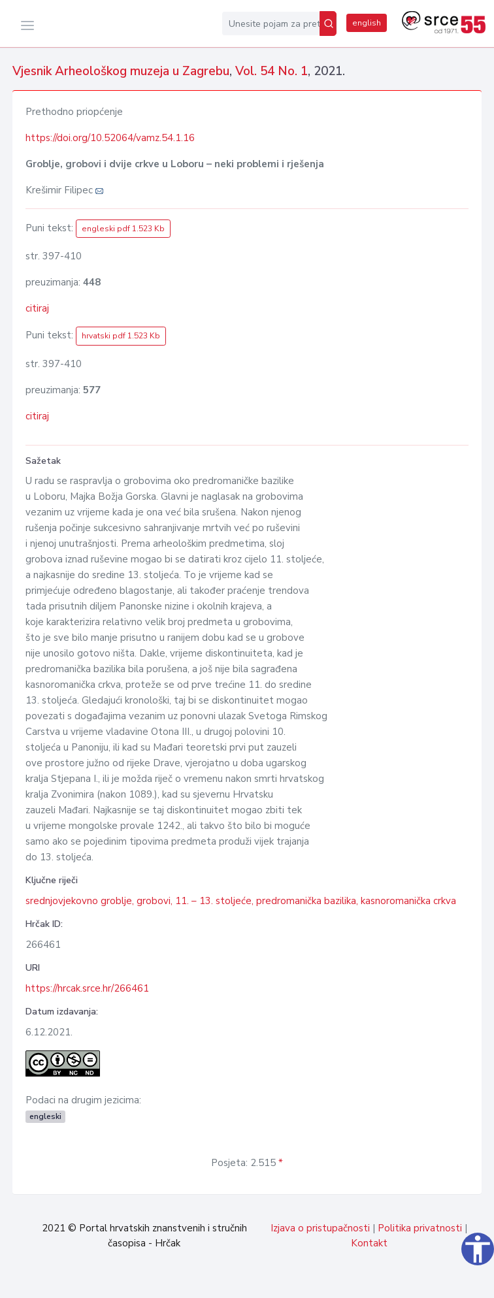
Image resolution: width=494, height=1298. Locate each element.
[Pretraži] (328, 23)
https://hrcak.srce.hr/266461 (87, 988)
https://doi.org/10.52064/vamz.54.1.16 (110, 137)
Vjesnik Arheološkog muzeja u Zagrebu (120, 71)
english (366, 23)
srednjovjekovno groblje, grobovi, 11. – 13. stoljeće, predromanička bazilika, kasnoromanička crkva (240, 900)
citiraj (37, 308)
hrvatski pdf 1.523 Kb (121, 336)
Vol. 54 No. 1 (271, 71)
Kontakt (369, 1243)
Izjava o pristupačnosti (320, 1228)
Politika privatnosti (420, 1228)
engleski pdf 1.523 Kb (123, 228)
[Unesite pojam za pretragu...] (271, 23)
